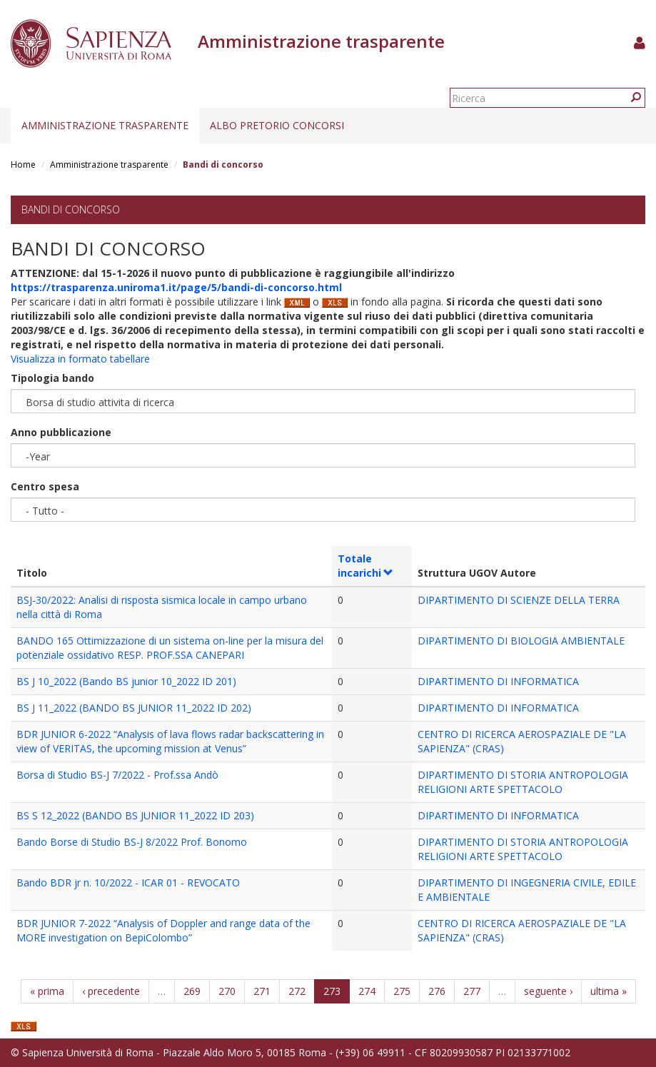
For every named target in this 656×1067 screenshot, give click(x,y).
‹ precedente (111, 991)
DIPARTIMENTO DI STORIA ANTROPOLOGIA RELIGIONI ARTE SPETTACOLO (523, 782)
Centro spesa (45, 486)
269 (192, 991)
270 (227, 991)
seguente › (548, 991)
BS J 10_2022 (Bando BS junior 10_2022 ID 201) (126, 681)
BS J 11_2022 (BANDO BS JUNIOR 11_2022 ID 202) (133, 707)
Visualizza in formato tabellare (80, 358)
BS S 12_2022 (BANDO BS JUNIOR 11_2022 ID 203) (135, 815)
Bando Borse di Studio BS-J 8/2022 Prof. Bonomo (131, 842)
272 (297, 991)
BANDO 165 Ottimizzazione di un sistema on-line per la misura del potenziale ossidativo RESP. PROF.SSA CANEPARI (169, 648)
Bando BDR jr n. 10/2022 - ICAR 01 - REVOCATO (128, 882)
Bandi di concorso (70, 209)
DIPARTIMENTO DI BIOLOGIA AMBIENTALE (521, 640)
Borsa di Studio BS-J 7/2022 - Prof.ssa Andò (117, 775)
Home (23, 164)
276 (436, 991)
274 (366, 991)
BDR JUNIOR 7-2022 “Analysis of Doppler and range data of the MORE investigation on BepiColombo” (163, 930)
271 (262, 991)
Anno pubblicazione (61, 432)
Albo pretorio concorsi (277, 125)
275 (401, 991)
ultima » (608, 991)
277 (471, 991)
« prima (47, 991)
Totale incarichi (366, 566)
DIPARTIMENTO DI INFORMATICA (498, 681)
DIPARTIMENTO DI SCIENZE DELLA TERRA (519, 600)
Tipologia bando (52, 378)
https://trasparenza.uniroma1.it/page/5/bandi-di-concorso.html (176, 287)
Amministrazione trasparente (104, 125)
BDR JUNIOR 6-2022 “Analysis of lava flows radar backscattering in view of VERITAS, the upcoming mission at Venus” (170, 741)
